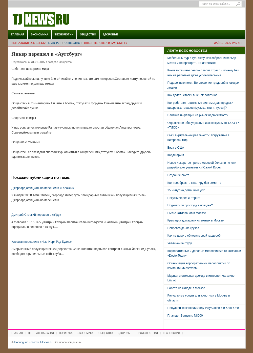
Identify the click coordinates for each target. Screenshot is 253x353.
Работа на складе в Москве (186, 288)
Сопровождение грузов (183, 228)
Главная (17, 34)
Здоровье (110, 34)
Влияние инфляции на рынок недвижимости (198, 115)
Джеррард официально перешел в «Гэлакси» (43, 188)
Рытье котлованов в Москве (187, 213)
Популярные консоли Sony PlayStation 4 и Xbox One (203, 308)
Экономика (39, 34)
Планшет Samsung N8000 (185, 315)
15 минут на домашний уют (186, 190)
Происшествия (147, 333)
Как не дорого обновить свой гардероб (194, 235)
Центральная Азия (41, 333)
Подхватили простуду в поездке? (190, 205)
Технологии (64, 34)
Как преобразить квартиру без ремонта (194, 183)
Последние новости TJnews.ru (55, 19)
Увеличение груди (180, 243)
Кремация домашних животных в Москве (196, 220)
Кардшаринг (176, 155)
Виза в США (176, 147)
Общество (88, 34)
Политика (65, 333)
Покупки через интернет (184, 198)
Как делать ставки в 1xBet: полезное (193, 95)
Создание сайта (179, 175)
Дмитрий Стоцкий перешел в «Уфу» (36, 215)
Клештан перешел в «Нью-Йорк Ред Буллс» (42, 242)
